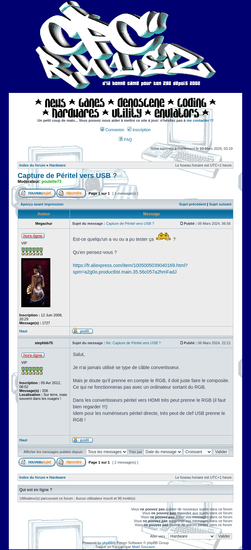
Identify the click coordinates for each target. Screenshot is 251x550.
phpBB (107, 543)
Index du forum (32, 165)
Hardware (57, 165)
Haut (23, 331)
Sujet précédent (192, 204)
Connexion (112, 130)
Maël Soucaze (143, 547)
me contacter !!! (200, 120)
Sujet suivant (220, 204)
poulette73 (51, 181)
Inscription (138, 130)
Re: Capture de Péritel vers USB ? (133, 343)
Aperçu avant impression (42, 204)
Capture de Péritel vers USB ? (67, 176)
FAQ (125, 139)
